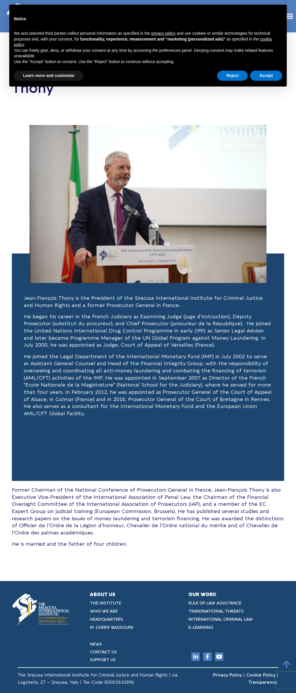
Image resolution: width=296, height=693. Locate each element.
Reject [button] (232, 75)
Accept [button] (266, 75)
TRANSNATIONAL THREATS (216, 611)
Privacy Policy (227, 675)
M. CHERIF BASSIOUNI (111, 627)
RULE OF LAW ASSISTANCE (214, 603)
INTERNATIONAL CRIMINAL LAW (220, 619)
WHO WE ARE (104, 611)
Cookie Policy (260, 675)
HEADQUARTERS (106, 619)
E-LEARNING (200, 627)
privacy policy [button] (163, 33)
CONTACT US (103, 652)
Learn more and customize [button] (48, 75)
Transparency (263, 682)
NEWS (96, 644)
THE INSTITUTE (105, 603)
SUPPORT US (103, 659)
